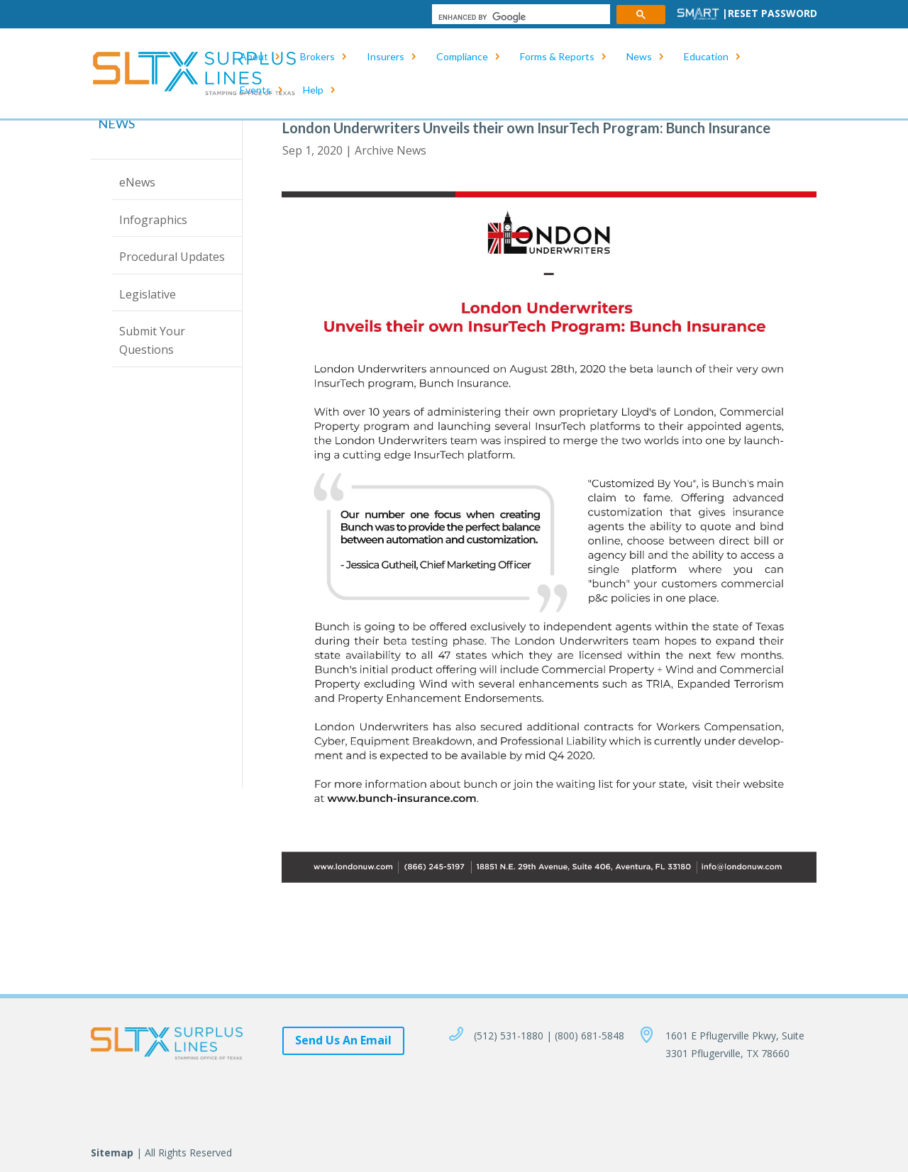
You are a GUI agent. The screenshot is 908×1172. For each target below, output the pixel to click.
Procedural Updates (172, 256)
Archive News (390, 150)
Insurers (385, 57)
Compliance (462, 57)
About (254, 57)
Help (313, 90)
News (639, 57)
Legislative (147, 294)
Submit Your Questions (152, 340)
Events (255, 90)
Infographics (153, 220)
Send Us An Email (343, 1040)
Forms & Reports (557, 57)
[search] (519, 17)
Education (706, 57)
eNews (137, 182)
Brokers (317, 57)
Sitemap (112, 1152)
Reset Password (772, 13)
